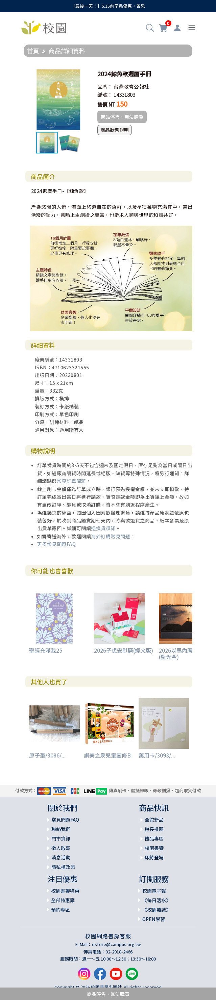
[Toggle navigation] (191, 27)
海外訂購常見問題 (110, 536)
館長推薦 (154, 829)
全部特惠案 (63, 900)
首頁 (33, 50)
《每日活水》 (156, 900)
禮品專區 (154, 838)
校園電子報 (154, 890)
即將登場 (154, 857)
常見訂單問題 (71, 481)
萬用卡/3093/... (157, 755)
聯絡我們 (60, 829)
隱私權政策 (63, 866)
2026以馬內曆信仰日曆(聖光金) (186, 653)
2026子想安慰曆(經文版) (123, 650)
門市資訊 (60, 838)
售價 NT (106, 104)
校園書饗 (154, 848)
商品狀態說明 (114, 129)
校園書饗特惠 (65, 890)
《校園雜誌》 (156, 909)
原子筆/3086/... (47, 755)
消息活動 (60, 857)
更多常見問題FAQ (56, 544)
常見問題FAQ (65, 819)
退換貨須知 (103, 528)
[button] (150, 28)
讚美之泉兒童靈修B (107, 755)
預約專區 (60, 909)
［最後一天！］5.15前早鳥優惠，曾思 (108, 6)
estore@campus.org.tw (116, 944)
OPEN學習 (153, 919)
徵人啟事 (60, 848)
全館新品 (154, 819)
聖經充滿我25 (45, 650)
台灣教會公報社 (131, 86)
